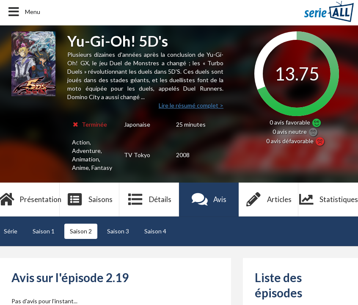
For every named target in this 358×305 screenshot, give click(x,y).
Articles (268, 199)
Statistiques (328, 199)
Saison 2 (81, 231)
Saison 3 (118, 231)
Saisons (89, 199)
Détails (149, 199)
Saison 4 (155, 231)
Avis (208, 199)
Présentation (30, 199)
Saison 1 (44, 231)
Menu (23, 12)
